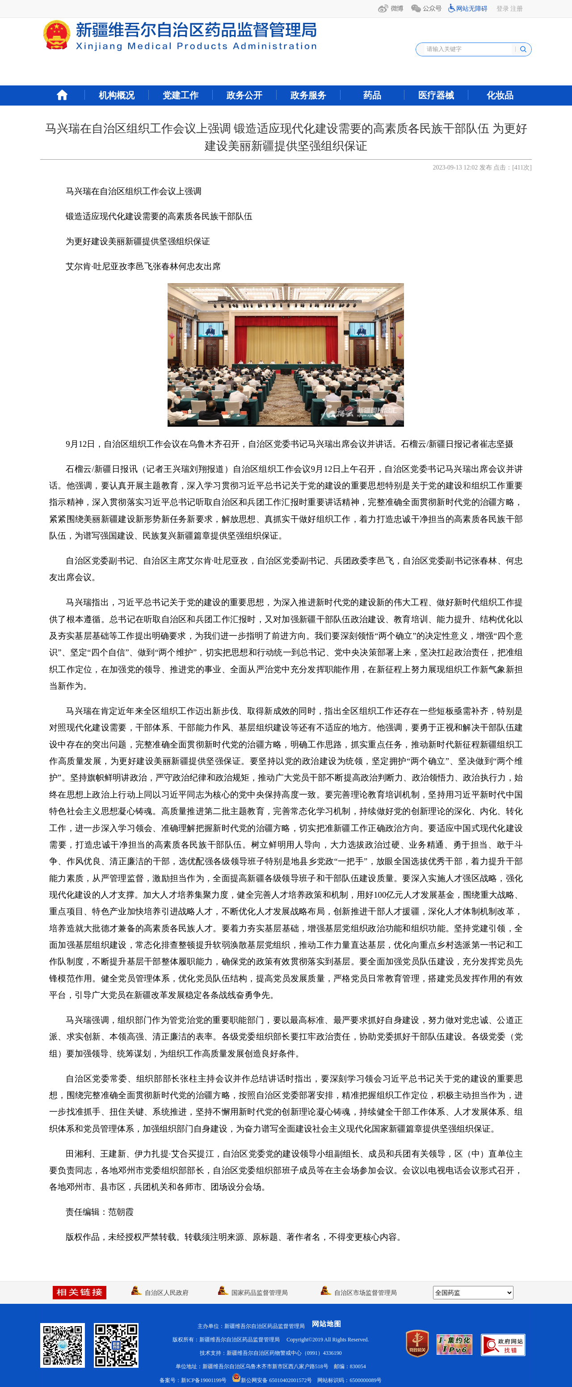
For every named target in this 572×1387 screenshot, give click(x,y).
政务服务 (308, 95)
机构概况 (117, 95)
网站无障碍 (472, 8)
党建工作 (180, 95)
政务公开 (244, 95)
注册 (516, 8)
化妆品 (500, 95)
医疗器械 (436, 95)
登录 (502, 8)
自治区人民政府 (160, 1292)
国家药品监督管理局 (253, 1292)
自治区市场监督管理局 (359, 1292)
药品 (372, 95)
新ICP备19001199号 (204, 1380)
